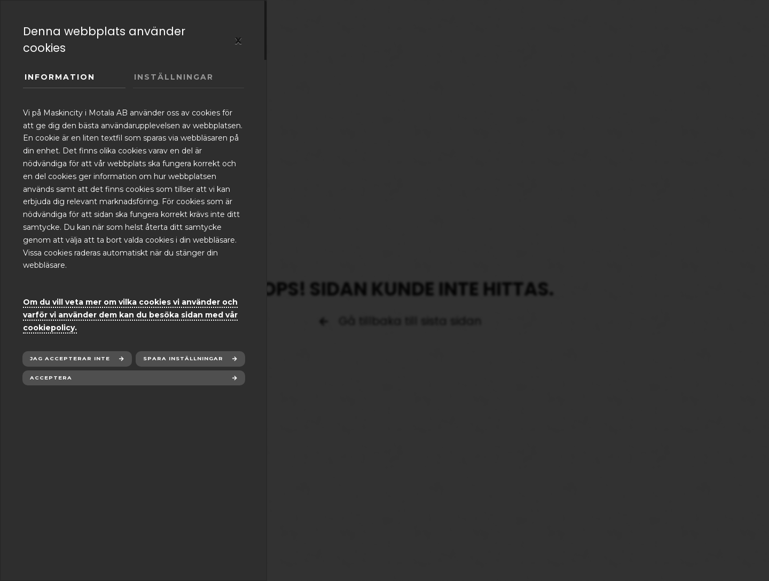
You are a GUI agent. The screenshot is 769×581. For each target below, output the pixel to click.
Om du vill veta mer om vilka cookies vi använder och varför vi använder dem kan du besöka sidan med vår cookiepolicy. (130, 314)
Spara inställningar (183, 358)
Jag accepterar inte (70, 358)
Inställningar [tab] (174, 77)
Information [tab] (60, 77)
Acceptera (51, 378)
